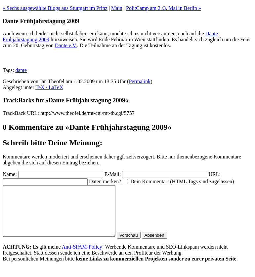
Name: (10, 174)
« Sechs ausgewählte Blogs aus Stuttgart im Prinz (55, 8)
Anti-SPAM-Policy (82, 257)
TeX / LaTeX (49, 87)
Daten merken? (105, 181)
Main (116, 8)
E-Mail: (113, 174)
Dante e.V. (66, 45)
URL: (214, 174)
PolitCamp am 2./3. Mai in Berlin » (163, 8)
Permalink (139, 81)
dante (21, 70)
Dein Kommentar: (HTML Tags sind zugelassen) (182, 181)
